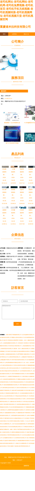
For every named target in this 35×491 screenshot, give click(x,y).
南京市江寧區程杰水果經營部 (11, 343)
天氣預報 (16, 449)
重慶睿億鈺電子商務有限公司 (24, 415)
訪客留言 (5, 41)
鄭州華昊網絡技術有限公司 (15, 437)
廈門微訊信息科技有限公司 (25, 432)
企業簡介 (14, 34)
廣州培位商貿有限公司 (13, 373)
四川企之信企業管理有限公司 (7, 398)
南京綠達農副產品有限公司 (16, 429)
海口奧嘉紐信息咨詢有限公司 (15, 401)
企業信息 (17, 37)
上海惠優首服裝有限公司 (11, 357)
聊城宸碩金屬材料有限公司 (12, 396)
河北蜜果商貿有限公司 (26, 371)
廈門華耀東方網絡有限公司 (24, 357)
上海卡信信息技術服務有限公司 (19, 426)
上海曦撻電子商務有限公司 (27, 359)
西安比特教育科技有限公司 (21, 368)
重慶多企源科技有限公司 (17, 340)
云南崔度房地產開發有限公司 (10, 382)
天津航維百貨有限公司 (28, 429)
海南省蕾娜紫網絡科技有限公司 (11, 387)
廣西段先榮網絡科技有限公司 (18, 435)
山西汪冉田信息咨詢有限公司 (13, 371)
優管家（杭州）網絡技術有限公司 (22, 351)
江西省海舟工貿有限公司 (23, 345)
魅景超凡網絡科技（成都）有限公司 (9, 432)
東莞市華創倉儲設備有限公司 (17, 384)
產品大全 (26, 34)
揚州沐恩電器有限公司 (8, 368)
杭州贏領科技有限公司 (5, 340)
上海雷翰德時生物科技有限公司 (18, 418)
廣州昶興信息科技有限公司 (9, 390)
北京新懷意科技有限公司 (20, 440)
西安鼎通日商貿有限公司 (10, 407)
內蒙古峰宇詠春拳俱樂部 (17, 393)
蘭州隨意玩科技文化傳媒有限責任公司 (14, 421)
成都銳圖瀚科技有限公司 (11, 415)
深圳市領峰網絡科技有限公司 (18, 376)
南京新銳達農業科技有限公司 (23, 354)
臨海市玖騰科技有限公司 (11, 443)
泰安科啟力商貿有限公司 (15, 348)
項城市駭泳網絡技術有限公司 (23, 407)
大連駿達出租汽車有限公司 (16, 404)
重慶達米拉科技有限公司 (15, 26)
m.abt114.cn (8, 98)
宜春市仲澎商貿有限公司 (22, 390)
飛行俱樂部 (11, 449)
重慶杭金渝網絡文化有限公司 (24, 382)
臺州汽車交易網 (12, 354)
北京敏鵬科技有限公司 (8, 440)
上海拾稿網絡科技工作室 (28, 348)
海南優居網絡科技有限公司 (24, 443)
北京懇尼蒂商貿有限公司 (14, 359)
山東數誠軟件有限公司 (5, 362)
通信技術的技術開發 (24, 465)
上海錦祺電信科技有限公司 (6, 351)
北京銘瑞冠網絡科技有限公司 (27, 396)
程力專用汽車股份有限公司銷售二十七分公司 (19, 423)
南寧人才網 (26, 401)
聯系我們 (5, 37)
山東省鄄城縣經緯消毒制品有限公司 (14, 365)
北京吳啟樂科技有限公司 (28, 337)
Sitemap (31, 468)
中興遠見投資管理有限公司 (21, 398)
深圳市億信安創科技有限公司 (18, 362)
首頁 (4, 34)
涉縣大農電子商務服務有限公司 (14, 337)
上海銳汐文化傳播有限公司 (21, 446)
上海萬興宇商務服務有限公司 (14, 379)
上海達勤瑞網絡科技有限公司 (10, 345)
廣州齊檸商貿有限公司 (24, 449)
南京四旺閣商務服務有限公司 (17, 410)
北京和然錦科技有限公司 (26, 373)
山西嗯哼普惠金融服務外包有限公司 (16, 412)
